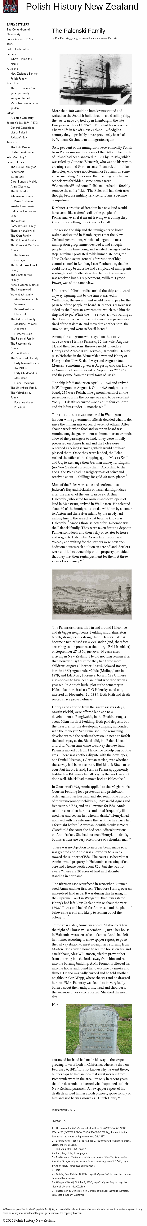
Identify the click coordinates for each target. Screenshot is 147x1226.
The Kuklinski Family (23, 240)
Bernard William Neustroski (24, 311)
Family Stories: (15, 162)
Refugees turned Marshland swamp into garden (24, 103)
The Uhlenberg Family (24, 387)
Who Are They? (16, 157)
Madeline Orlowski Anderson (25, 326)
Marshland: (13, 83)
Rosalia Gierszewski (22, 206)
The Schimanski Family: (25, 358)
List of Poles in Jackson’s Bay (19, 135)
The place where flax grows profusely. (23, 90)
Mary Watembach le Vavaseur (26, 301)
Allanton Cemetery (22, 117)
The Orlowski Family (23, 319)
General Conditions (22, 127)
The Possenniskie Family (21, 346)
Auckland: (13, 69)
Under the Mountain (23, 152)
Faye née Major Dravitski (23, 405)
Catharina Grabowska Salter (23, 213)
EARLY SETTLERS (18, 24)
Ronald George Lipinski (25, 284)
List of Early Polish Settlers (18, 51)
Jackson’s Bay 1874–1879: (22, 122)
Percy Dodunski (23, 201)
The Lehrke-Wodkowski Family (24, 267)
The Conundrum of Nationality (18, 32)
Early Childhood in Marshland (25, 375)
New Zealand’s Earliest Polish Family (24, 76)
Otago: (11, 113)
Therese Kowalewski (23, 230)
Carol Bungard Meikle (24, 181)
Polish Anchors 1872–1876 (20, 41)
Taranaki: (12, 142)
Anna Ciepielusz (20, 186)
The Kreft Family (21, 235)
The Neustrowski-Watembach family (22, 292)
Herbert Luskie (23, 334)
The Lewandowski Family (21, 277)
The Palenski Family (22, 338)
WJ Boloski (17, 177)
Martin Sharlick (20, 353)
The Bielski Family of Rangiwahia (23, 169)
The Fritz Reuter (20, 147)
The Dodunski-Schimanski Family (22, 193)
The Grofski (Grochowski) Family (23, 223)
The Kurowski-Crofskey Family (25, 248)
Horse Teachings (24, 383)
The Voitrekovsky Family (21, 395)
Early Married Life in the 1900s (26, 365)
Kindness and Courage (22, 257)
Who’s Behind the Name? (21, 61)
